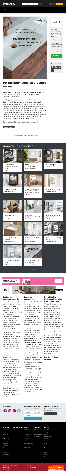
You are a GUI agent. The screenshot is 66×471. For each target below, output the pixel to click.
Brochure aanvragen (51, 414)
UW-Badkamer (27, 429)
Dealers (46, 454)
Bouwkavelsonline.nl (29, 450)
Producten (56, 43)
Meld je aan (33, 418)
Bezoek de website (9, 127)
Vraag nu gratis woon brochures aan (25, 135)
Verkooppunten (56, 46)
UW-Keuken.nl (27, 434)
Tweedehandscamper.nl (50, 429)
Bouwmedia (6, 467)
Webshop (46, 456)
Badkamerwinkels (48, 450)
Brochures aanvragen (56, 56)
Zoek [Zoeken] (40, 4)
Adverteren (16, 429)
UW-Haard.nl (27, 432)
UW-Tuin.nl (26, 436)
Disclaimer (5, 445)
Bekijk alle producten (33, 269)
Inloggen (5, 429)
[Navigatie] (5, 10)
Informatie (56, 40)
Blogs (45, 452)
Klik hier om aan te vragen (56, 468)
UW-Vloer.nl (27, 438)
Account (52, 4)
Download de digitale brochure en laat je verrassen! (20, 122)
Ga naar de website (56, 51)
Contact (15, 432)
